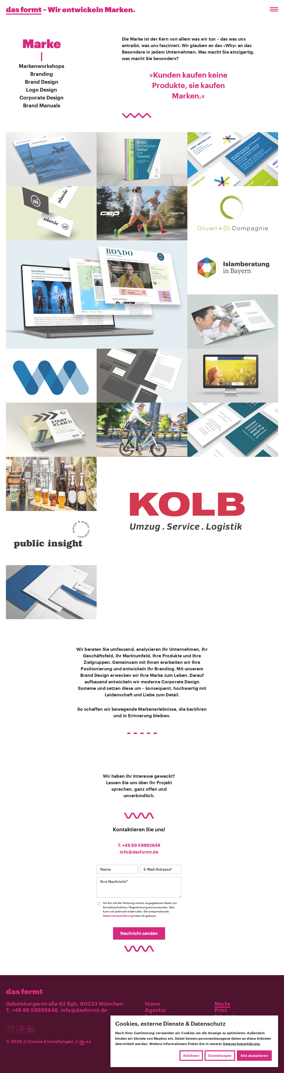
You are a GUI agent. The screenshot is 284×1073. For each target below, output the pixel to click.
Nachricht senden (139, 933)
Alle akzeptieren (254, 1055)
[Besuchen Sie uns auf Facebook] (21, 1026)
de (82, 1041)
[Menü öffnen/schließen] (273, 9)
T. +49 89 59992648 (139, 845)
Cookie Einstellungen (51, 1041)
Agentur (155, 1009)
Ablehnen (191, 1055)
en (88, 1041)
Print (221, 1009)
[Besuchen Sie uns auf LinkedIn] (31, 1026)
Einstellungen (220, 1055)
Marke (223, 1003)
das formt (24, 991)
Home (152, 1003)
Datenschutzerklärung (118, 915)
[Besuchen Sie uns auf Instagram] (11, 1026)
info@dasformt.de (139, 851)
